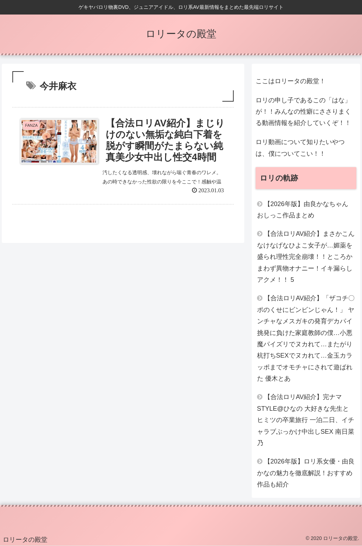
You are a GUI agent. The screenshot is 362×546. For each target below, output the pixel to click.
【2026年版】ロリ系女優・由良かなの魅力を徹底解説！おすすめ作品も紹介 (306, 473)
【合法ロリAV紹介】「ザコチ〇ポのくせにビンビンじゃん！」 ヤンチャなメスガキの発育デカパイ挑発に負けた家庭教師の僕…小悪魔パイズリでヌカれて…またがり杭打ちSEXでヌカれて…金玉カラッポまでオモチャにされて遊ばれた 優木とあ (306, 338)
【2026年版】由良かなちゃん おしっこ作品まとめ (302, 209)
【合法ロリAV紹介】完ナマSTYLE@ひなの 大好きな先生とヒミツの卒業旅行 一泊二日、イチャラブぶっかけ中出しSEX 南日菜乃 (305, 420)
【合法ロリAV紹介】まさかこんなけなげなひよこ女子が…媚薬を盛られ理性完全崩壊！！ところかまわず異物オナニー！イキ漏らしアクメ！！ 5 (306, 256)
